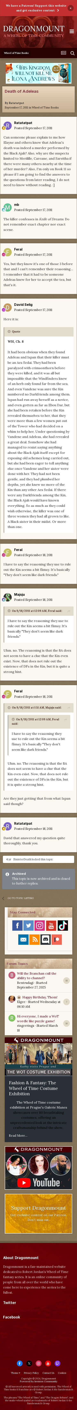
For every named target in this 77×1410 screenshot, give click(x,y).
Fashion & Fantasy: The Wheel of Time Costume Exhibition (33, 1088)
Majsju (19, 594)
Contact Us (48, 1372)
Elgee (21, 1002)
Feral (18, 249)
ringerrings (25, 1026)
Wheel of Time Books (45, 107)
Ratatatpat (16, 103)
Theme (15, 1372)
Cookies (62, 1372)
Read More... (18, 1136)
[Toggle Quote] (9, 331)
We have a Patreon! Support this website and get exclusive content (36, 8)
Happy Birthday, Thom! (39, 997)
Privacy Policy (31, 1372)
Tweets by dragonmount (21, 1310)
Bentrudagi (25, 983)
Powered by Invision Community (38, 1381)
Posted (33, 128)
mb (16, 204)
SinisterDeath (22, 859)
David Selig (23, 304)
